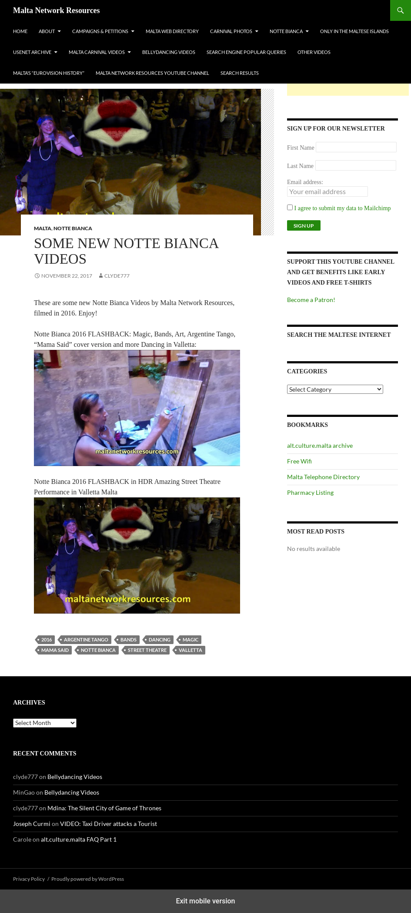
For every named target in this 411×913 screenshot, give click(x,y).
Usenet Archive (32, 52)
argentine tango (86, 639)
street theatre (147, 650)
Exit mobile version (205, 901)
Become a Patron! (311, 299)
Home (20, 31)
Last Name (300, 166)
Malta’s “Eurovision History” (48, 73)
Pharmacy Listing (310, 492)
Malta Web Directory (172, 31)
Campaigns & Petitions (100, 31)
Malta (42, 228)
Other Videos (314, 52)
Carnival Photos (231, 31)
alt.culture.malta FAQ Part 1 (79, 839)
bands (128, 639)
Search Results (240, 73)
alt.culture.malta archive (320, 445)
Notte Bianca (286, 31)
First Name (300, 147)
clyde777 (117, 275)
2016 (46, 639)
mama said (55, 650)
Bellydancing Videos (168, 52)
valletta (190, 650)
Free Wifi (299, 461)
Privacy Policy (29, 879)
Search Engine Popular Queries (246, 52)
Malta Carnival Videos (97, 52)
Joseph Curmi (31, 823)
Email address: (305, 182)
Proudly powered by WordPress (87, 879)
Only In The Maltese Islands (354, 31)
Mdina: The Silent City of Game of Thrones (104, 808)
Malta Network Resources (56, 10)
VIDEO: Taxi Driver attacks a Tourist (108, 823)
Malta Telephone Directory (323, 476)
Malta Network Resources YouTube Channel (152, 73)
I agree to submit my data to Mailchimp (339, 208)
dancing (159, 639)
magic (190, 639)
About (47, 31)
